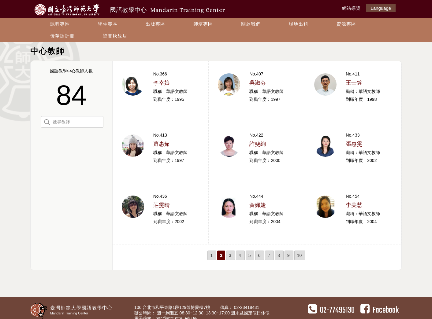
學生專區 (107, 24)
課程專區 (60, 24)
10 (299, 255)
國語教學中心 (167, 10)
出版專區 (155, 24)
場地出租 (298, 24)
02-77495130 (331, 310)
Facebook (379, 310)
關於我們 (251, 24)
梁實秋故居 (115, 35)
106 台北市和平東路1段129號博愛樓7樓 (172, 307)
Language (381, 8)
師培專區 (203, 24)
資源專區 (346, 24)
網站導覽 (351, 8)
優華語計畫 (62, 35)
